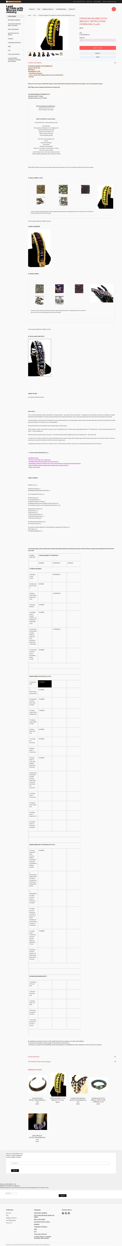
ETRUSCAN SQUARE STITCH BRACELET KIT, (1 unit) (57, 1099)
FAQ (39, 9)
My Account (89, 1)
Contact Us (72, 9)
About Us (32, 9)
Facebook (63, 1213)
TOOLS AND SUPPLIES (14, 54)
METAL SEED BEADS (13, 29)
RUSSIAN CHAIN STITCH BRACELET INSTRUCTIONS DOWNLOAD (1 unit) (98, 1100)
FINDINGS (10, 39)
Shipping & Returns (48, 9)
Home (29, 15)
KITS (9, 50)
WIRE (9, 46)
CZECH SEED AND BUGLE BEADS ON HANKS (14, 24)
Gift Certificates (97, 1)
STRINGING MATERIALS (14, 42)
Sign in (104, 1)
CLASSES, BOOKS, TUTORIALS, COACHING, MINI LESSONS (14, 59)
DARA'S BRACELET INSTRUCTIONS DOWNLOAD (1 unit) (37, 1137)
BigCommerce (47, 1244)
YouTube (69, 1213)
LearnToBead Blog (61, 9)
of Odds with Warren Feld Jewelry (15, 9)
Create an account (111, 1)
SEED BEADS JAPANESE (14, 20)
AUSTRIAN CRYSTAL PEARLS (13, 34)
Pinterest (66, 1213)
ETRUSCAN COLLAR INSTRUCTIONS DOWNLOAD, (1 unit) (37, 1100)
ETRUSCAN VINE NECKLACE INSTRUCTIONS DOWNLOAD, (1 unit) (78, 1100)
